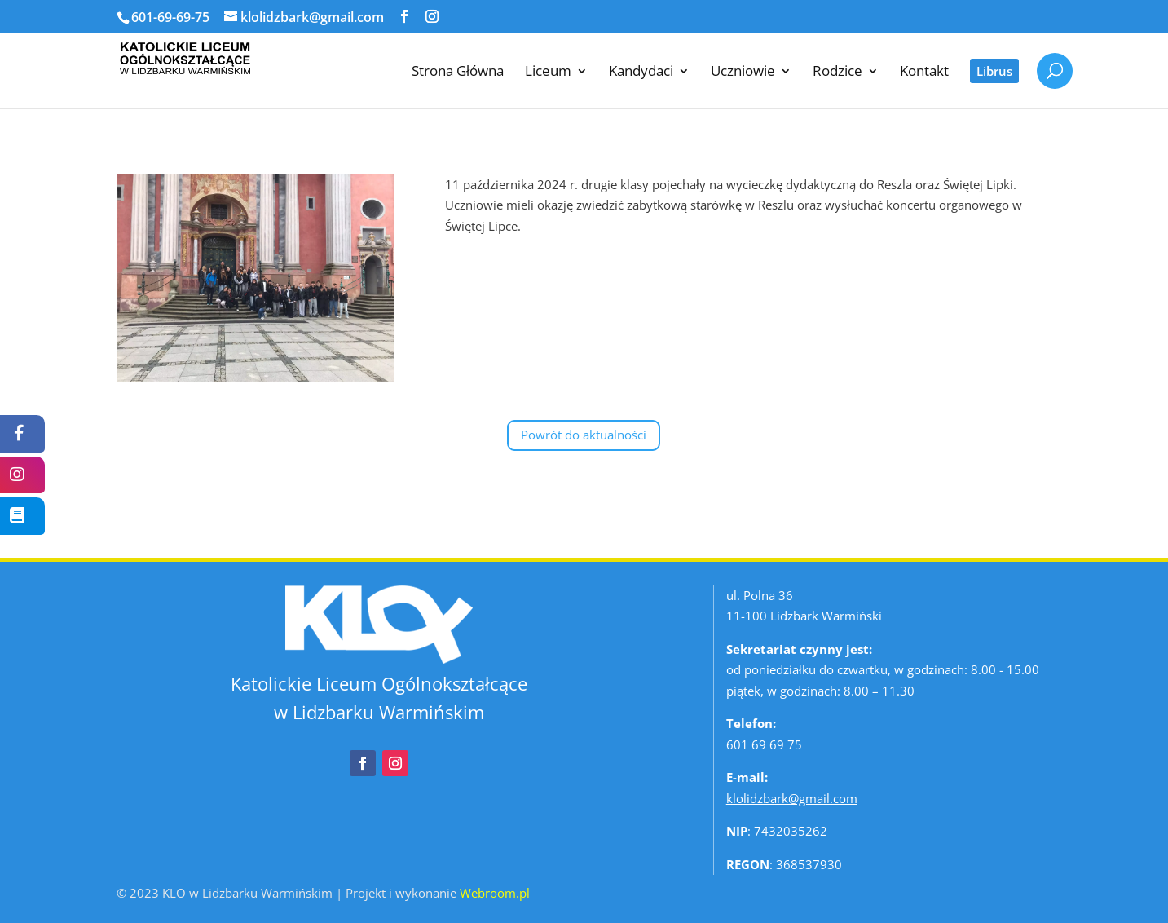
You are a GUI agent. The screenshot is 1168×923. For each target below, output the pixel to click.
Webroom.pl (495, 893)
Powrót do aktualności (583, 434)
